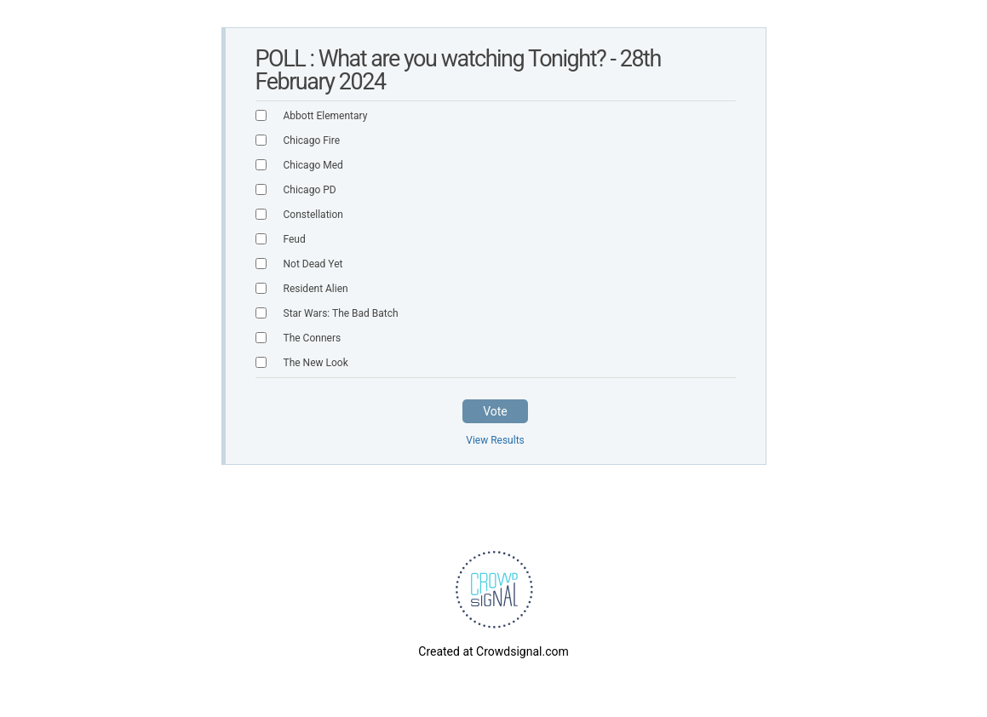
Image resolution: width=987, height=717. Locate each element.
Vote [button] (495, 411)
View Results (495, 440)
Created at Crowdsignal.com (493, 651)
